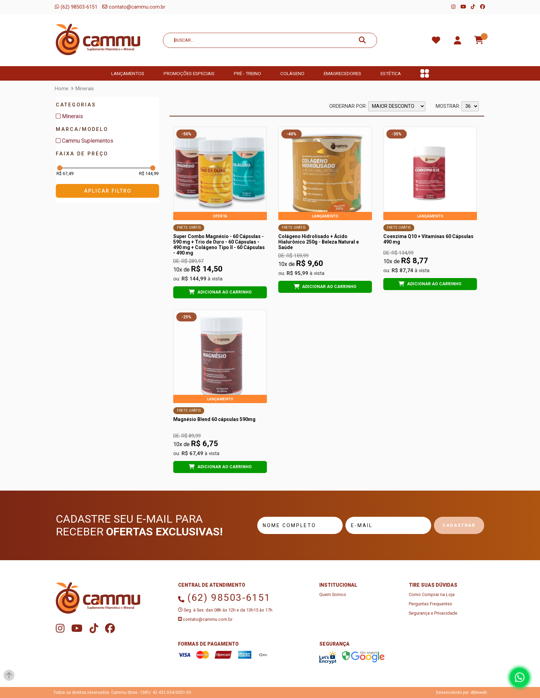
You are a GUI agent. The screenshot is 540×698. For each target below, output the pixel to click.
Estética (391, 73)
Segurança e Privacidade (433, 613)
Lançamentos (127, 73)
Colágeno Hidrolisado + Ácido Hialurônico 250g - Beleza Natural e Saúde (318, 242)
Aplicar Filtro (107, 191)
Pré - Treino (247, 73)
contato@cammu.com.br (133, 7)
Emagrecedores (342, 73)
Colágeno (292, 73)
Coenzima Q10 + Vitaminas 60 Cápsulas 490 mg (428, 239)
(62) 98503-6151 (76, 7)
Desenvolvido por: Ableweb (461, 692)
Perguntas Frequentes (430, 603)
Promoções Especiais (189, 73)
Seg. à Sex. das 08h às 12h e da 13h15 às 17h (225, 610)
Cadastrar (459, 525)
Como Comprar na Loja (432, 594)
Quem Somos (332, 594)
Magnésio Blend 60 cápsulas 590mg (214, 419)
